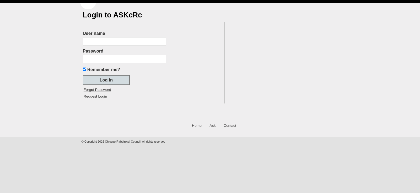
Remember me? (103, 69)
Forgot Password (97, 90)
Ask (212, 126)
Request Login (95, 96)
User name (94, 33)
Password (93, 51)
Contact (230, 126)
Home (196, 126)
